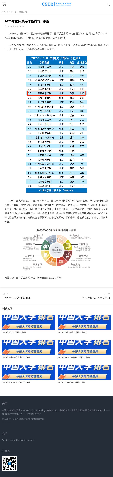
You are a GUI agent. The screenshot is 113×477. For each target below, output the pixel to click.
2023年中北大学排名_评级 (17, 297)
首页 (3, 11)
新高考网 (6, 422)
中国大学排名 (75, 410)
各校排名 (13, 11)
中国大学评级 (89, 410)
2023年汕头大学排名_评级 (96, 297)
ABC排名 (7, 419)
